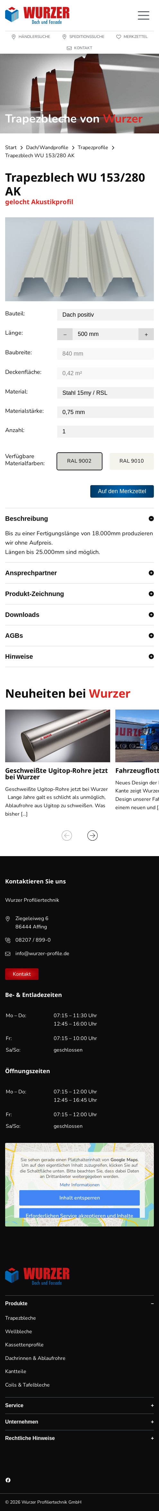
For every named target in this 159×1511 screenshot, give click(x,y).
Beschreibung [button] (26, 518)
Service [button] (14, 1405)
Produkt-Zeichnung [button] (34, 593)
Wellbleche (18, 1331)
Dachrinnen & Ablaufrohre (35, 1358)
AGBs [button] (14, 635)
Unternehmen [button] (21, 1422)
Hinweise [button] (19, 656)
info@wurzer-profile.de (42, 953)
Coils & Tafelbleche (27, 1385)
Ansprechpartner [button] (31, 572)
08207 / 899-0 (33, 940)
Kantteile (15, 1371)
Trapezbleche (20, 1318)
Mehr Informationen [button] (80, 1185)
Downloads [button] (22, 614)
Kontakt (22, 974)
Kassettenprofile (24, 1344)
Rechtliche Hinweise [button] (30, 1438)
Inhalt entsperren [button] (79, 1197)
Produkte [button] (16, 1303)
